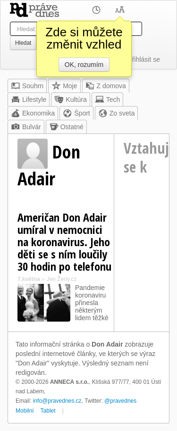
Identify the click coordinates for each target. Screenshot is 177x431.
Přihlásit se (144, 59)
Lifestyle (28, 99)
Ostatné (66, 127)
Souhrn (27, 86)
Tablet (48, 410)
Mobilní (25, 410)
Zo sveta (116, 113)
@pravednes (120, 401)
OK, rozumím (84, 64)
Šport (76, 113)
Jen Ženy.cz (61, 279)
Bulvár (26, 127)
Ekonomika (33, 113)
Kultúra (70, 99)
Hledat (23, 43)
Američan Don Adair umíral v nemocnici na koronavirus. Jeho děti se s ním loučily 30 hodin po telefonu (64, 241)
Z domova (105, 86)
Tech (107, 99)
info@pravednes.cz (57, 401)
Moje (64, 86)
